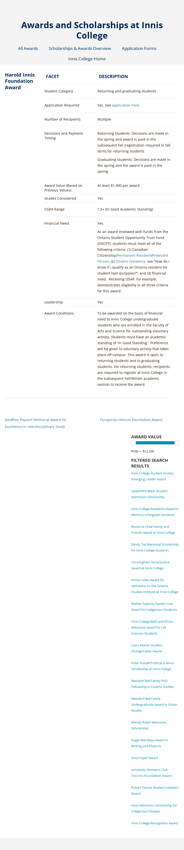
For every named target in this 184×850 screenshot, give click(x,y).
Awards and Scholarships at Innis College (92, 30)
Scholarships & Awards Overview (80, 48)
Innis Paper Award (144, 758)
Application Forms (139, 48)
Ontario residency (130, 261)
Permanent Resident (134, 255)
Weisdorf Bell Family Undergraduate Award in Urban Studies (154, 704)
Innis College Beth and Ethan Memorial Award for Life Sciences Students (152, 627)
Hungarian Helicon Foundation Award (131, 419)
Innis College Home (87, 59)
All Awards (28, 48)
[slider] (133, 442)
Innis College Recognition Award (154, 823)
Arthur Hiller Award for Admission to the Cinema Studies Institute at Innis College (154, 586)
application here (125, 105)
